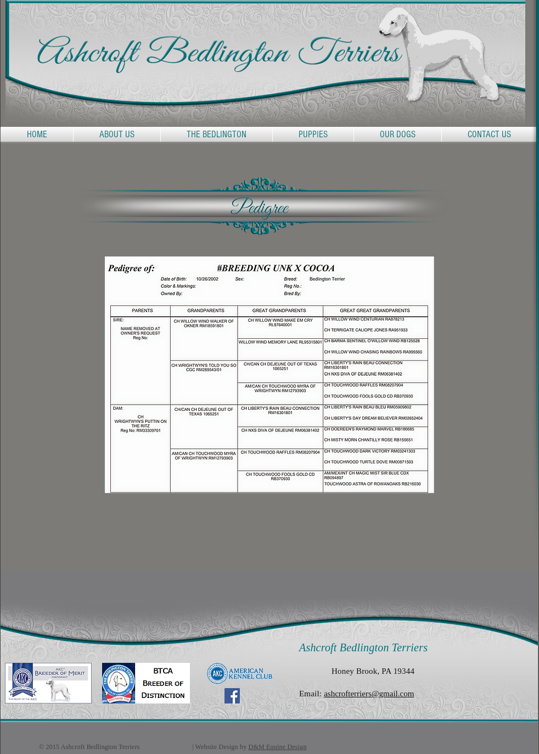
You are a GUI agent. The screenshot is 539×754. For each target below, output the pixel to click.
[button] (216, 134)
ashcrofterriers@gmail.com (369, 693)
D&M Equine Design (278, 747)
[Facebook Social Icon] (232, 695)
